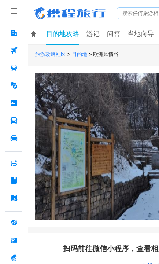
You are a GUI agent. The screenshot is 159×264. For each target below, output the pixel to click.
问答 (113, 33)
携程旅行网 (70, 13)
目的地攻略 (62, 33)
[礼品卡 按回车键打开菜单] (13, 240)
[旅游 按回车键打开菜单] (13, 85)
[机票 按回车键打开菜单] (13, 50)
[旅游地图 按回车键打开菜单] (13, 198)
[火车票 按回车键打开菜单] (13, 68)
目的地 (79, 54)
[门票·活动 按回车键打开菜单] (13, 103)
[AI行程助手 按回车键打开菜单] (13, 162)
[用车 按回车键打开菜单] (13, 138)
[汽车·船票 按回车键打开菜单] (13, 120)
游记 (93, 33)
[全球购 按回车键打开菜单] (13, 222)
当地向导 (140, 33)
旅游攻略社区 (50, 54)
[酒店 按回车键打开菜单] (13, 32)
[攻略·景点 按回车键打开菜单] (13, 180)
